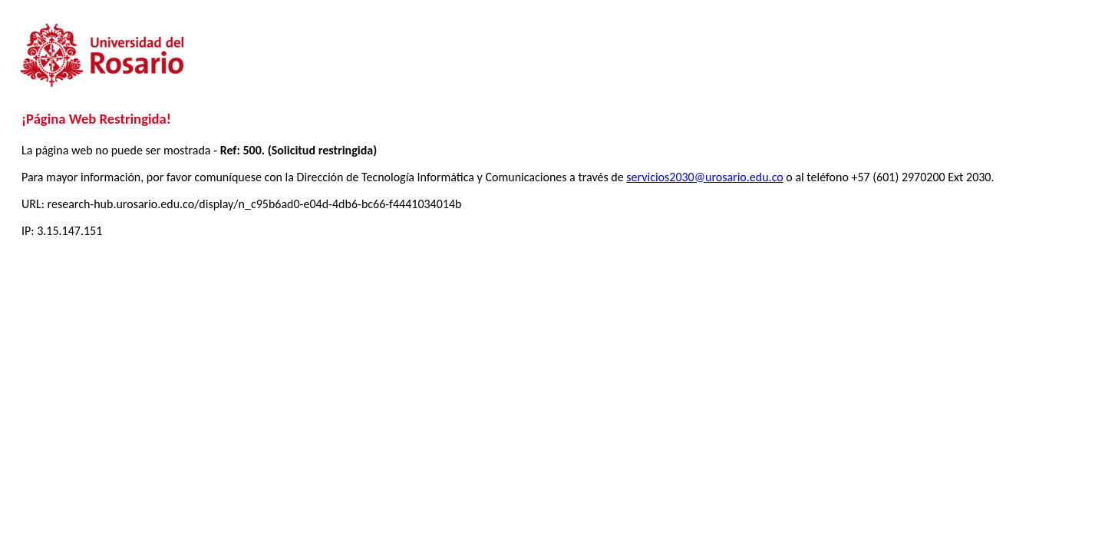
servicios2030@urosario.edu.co (704, 177)
